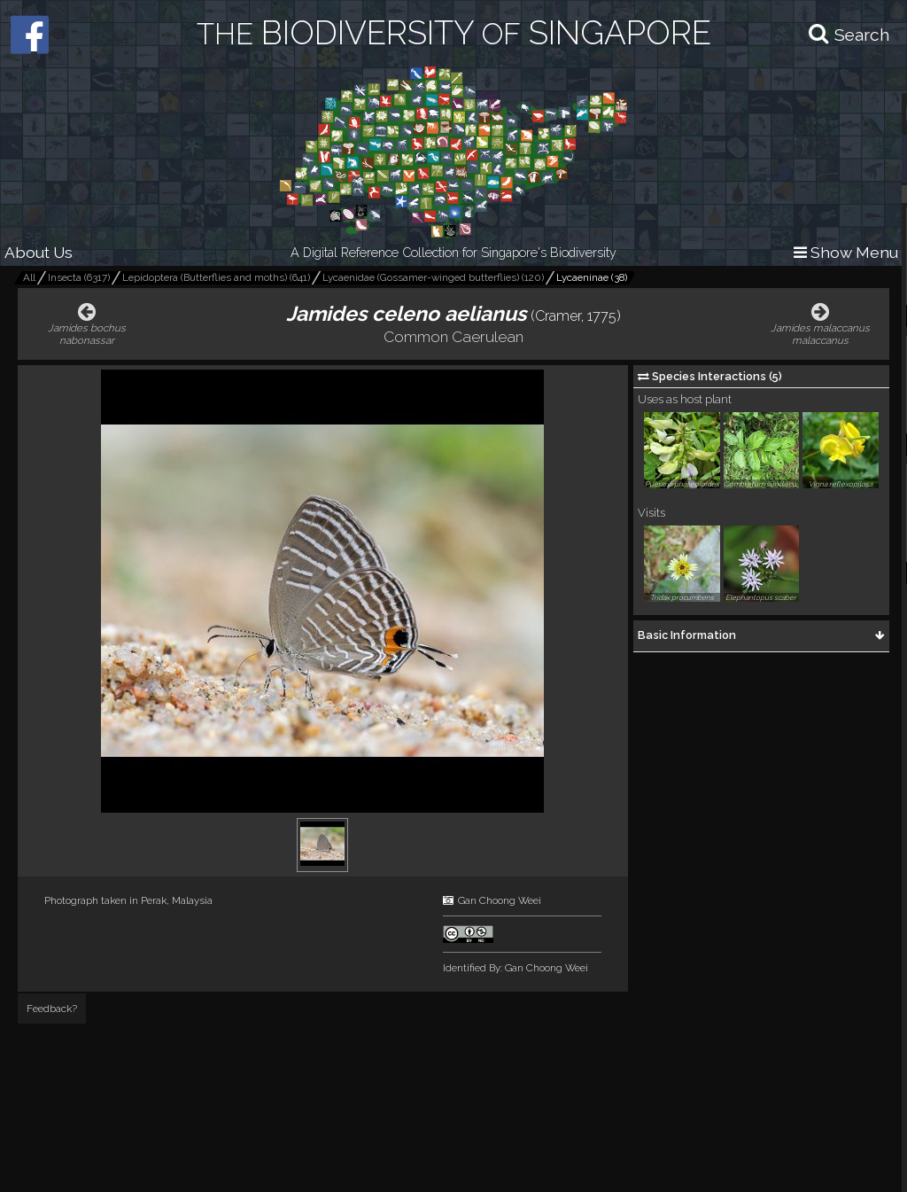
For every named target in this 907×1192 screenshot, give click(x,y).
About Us (38, 252)
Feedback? (52, 1008)
